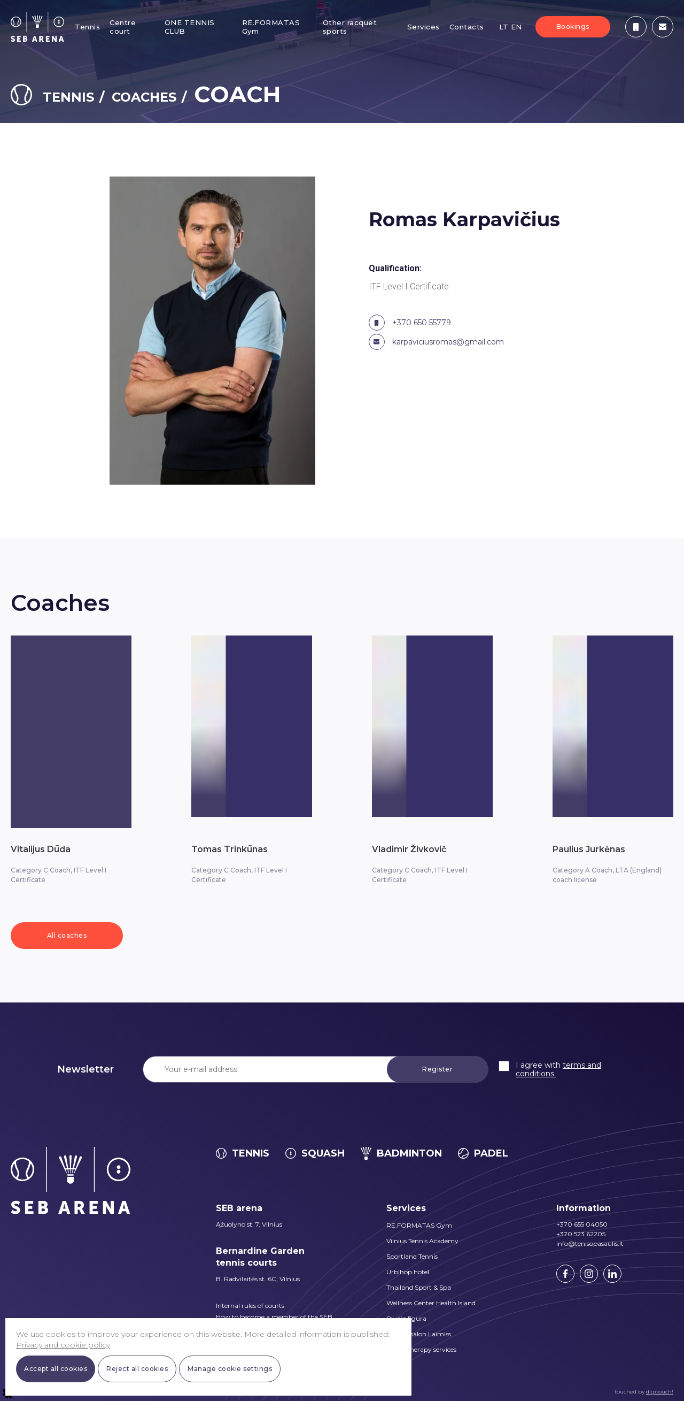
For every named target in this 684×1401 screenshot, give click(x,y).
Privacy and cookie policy (63, 1345)
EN (516, 26)
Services (423, 26)
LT (504, 26)
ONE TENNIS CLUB (190, 26)
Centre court (123, 26)
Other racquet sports (350, 26)
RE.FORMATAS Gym (271, 26)
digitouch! (659, 1391)
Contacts (466, 26)
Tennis (87, 26)
